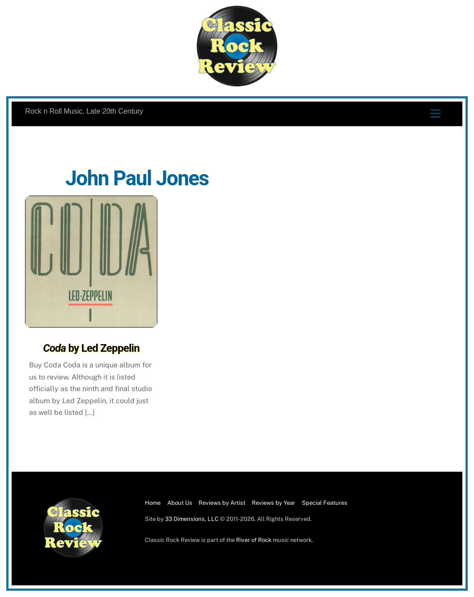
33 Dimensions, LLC (192, 519)
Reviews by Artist (222, 502)
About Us (179, 502)
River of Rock (253, 540)
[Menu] (435, 114)
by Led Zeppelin (91, 348)
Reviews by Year (273, 502)
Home (153, 502)
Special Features (324, 502)
